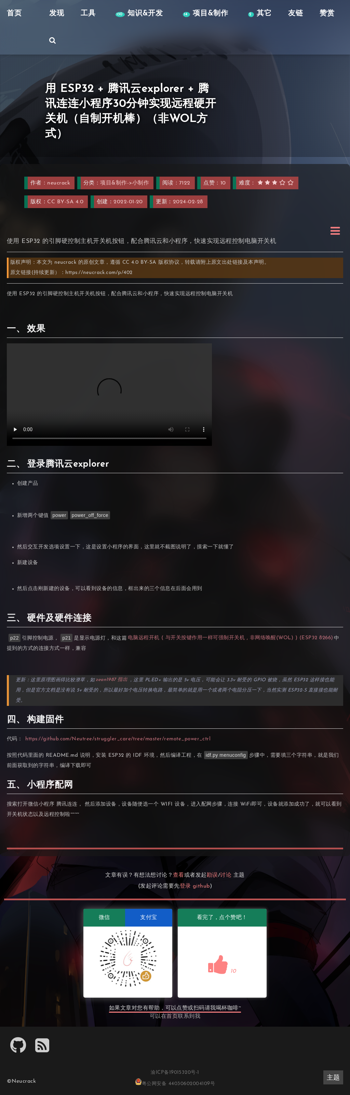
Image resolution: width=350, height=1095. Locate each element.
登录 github (195, 886)
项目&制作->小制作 (124, 183)
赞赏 (325, 13)
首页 (172, 1016)
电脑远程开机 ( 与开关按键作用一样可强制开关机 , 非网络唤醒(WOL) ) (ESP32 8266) (230, 638)
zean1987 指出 (112, 680)
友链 (294, 13)
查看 (178, 875)
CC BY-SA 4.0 (65, 202)
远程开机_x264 (109, 394)
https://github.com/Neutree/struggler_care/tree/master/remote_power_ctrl (118, 739)
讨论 (225, 875)
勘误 (212, 875)
